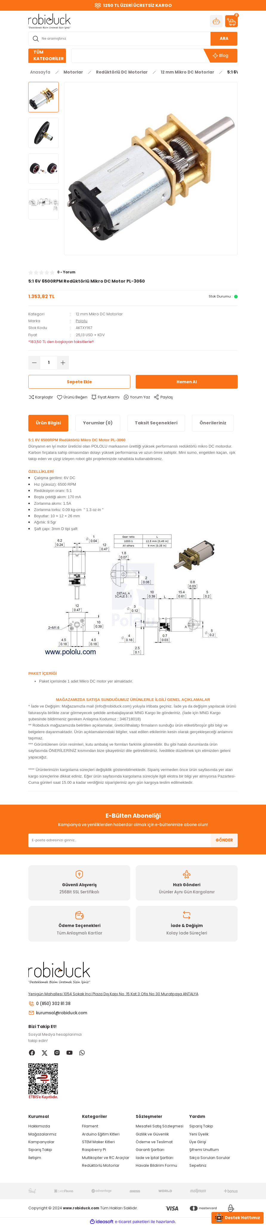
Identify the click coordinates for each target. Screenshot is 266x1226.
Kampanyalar (41, 1141)
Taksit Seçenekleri (156, 423)
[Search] (133, 39)
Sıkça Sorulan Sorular (209, 1157)
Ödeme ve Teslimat (154, 1141)
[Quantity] (48, 363)
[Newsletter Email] (133, 840)
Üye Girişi (197, 1141)
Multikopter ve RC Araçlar (105, 1157)
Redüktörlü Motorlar (101, 1165)
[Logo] (49, 20)
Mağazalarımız (42, 1134)
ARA (224, 38)
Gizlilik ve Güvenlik (152, 1134)
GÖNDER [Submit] (224, 840)
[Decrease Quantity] (34, 363)
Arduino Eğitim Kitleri (101, 1134)
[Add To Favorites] (72, 397)
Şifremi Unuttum (204, 1149)
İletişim (34, 1157)
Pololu (81, 320)
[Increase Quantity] (63, 363)
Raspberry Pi (94, 1149)
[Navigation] (47, 56)
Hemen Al (187, 382)
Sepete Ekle (79, 382)
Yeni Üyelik (198, 1134)
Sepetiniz (197, 1165)
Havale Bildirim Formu (156, 1165)
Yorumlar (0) (98, 423)
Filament (90, 1126)
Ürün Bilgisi (48, 423)
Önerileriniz (212, 423)
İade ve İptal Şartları (154, 1157)
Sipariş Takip (40, 1149)
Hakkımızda (39, 1126)
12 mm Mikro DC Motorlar (99, 314)
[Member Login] (216, 21)
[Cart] (231, 21)
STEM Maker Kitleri (98, 1141)
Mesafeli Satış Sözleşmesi (159, 1126)
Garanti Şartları (150, 1149)
